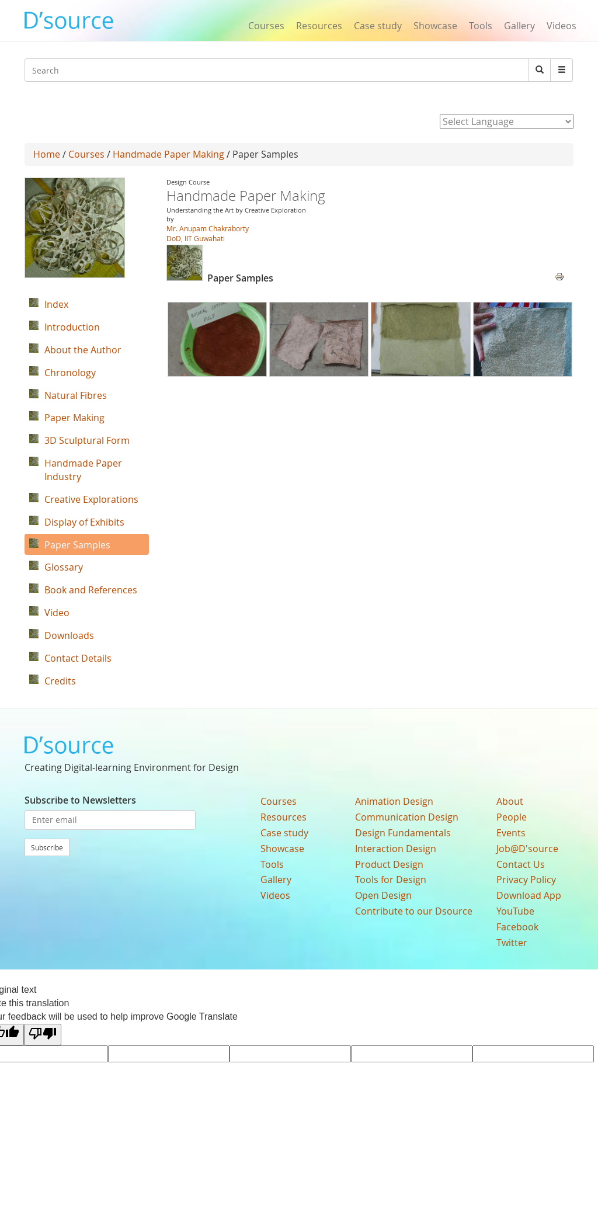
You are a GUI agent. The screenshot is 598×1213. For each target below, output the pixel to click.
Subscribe (47, 847)
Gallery (519, 25)
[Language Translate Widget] (506, 121)
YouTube (515, 911)
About (509, 801)
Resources (319, 25)
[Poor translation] (42, 1034)
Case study (378, 25)
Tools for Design (390, 879)
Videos (561, 25)
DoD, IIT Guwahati (195, 238)
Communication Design (406, 817)
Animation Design (394, 801)
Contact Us (520, 864)
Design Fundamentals (403, 832)
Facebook (517, 926)
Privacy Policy (526, 879)
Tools (480, 25)
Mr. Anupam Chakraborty (207, 228)
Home (46, 154)
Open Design (383, 895)
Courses (266, 25)
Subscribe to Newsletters (80, 800)
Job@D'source (527, 848)
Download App (528, 895)
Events (511, 832)
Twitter (511, 942)
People (511, 817)
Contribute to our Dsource (413, 911)
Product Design (389, 864)
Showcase (435, 25)
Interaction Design (395, 848)
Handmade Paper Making (168, 154)
